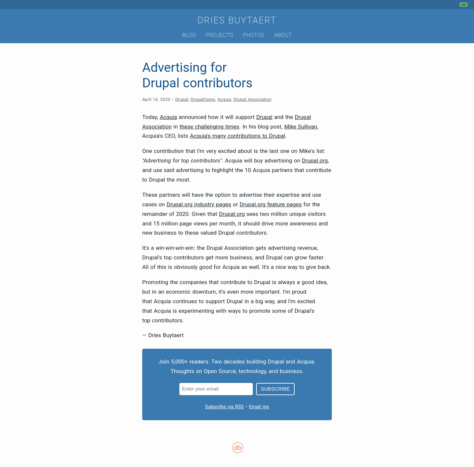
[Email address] (216, 389)
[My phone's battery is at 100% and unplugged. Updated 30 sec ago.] (465, 4)
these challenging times (209, 126)
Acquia (224, 99)
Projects (219, 35)
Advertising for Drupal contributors (197, 75)
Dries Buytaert (237, 20)
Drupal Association (252, 99)
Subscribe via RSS (224, 407)
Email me (259, 407)
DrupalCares (203, 99)
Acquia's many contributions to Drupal (237, 135)
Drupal (181, 99)
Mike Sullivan (300, 126)
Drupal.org (315, 160)
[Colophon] (237, 452)
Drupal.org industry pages (199, 204)
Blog (189, 35)
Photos (253, 35)
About (283, 35)
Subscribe (275, 389)
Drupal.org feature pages (271, 204)
